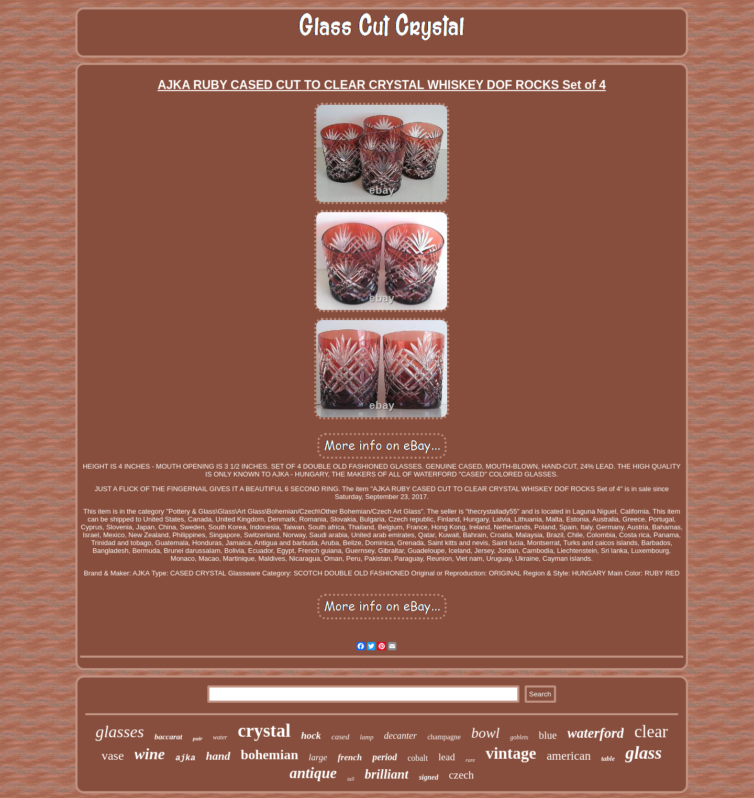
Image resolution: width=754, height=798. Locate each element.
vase (113, 755)
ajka (185, 758)
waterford (595, 733)
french (350, 757)
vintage (510, 753)
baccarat (168, 737)
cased (340, 737)
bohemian (269, 754)
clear (651, 731)
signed (428, 777)
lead (446, 756)
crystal (264, 731)
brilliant (386, 774)
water (220, 737)
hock (311, 735)
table (608, 758)
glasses (119, 731)
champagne (444, 737)
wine (150, 753)
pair (197, 738)
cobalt (417, 757)
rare (470, 760)
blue (548, 735)
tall (350, 779)
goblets (519, 737)
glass (643, 752)
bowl (485, 733)
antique (313, 772)
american (569, 755)
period (384, 757)
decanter (400, 735)
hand (218, 755)
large (318, 757)
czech (461, 775)
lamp (366, 737)
